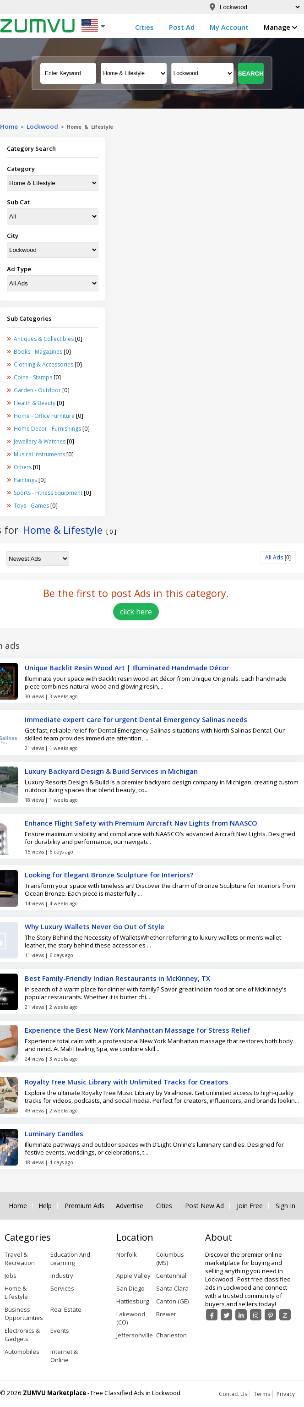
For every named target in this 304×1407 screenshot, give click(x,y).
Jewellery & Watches (40, 441)
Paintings (26, 480)
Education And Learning (70, 1258)
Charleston (171, 1335)
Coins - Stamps (34, 377)
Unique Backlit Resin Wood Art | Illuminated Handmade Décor (127, 667)
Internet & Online (64, 1355)
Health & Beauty (35, 403)
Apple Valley (133, 1275)
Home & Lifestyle (16, 1292)
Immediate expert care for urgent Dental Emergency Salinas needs (136, 719)
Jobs (10, 1275)
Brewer (166, 1314)
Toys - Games (32, 505)
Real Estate (65, 1309)
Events (59, 1330)
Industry (61, 1275)
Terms (262, 1394)
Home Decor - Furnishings (48, 429)
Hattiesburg (132, 1301)
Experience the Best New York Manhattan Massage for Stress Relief (137, 1030)
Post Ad (182, 27)
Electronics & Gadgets (22, 1334)
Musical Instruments (40, 454)
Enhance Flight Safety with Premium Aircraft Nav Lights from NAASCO (141, 822)
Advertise (129, 1206)
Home (9, 126)
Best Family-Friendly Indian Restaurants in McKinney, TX (117, 978)
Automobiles (22, 1351)
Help (45, 1206)
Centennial (171, 1275)
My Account (229, 27)
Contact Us (233, 1394)
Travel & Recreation (20, 1258)
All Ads (274, 557)
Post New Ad (204, 1206)
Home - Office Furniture (45, 416)
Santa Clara (172, 1288)
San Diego (130, 1288)
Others (23, 467)
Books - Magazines (39, 352)
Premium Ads (84, 1206)
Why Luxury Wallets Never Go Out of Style (94, 926)
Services (62, 1288)
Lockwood (42, 126)
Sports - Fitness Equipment (49, 493)
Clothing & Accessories (44, 364)
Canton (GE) (172, 1301)
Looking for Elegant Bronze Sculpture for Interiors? (109, 874)
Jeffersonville (134, 1335)
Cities (144, 27)
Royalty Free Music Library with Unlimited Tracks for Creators (126, 1081)
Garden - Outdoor (38, 390)
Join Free (250, 1206)
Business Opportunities (24, 1313)
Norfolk (126, 1254)
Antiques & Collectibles (44, 339)
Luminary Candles (54, 1133)
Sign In (285, 1206)
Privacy (286, 1394)
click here (136, 612)
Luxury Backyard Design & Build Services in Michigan (111, 771)
